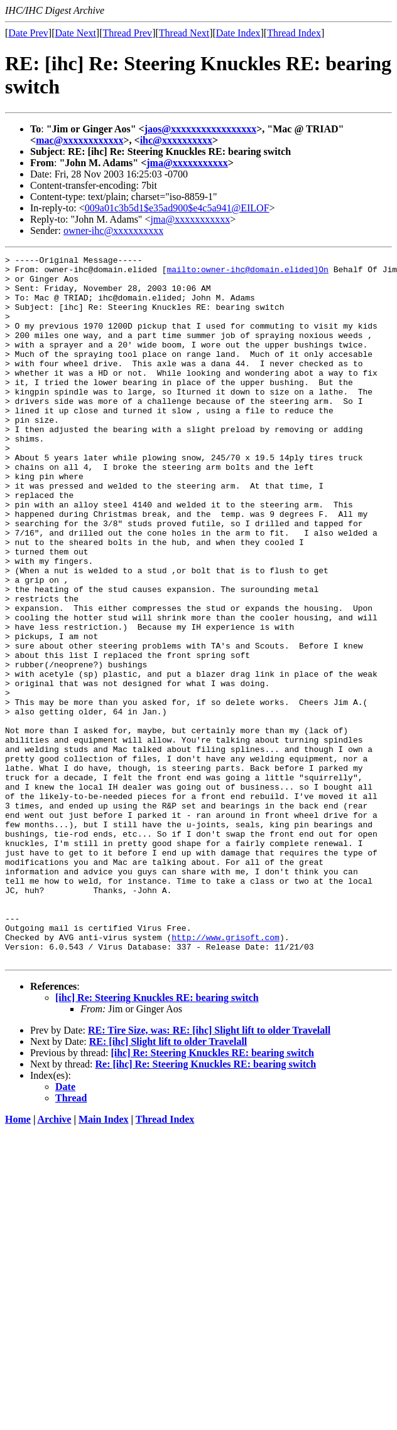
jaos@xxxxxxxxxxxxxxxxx (200, 129)
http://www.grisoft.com (225, 1074)
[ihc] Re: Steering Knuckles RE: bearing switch (157, 1138)
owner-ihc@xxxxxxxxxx (113, 230)
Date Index (238, 33)
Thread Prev (127, 33)
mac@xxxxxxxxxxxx (79, 140)
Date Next (75, 33)
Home (18, 1260)
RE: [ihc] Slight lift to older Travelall (168, 1182)
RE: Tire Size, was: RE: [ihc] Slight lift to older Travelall (209, 1171)
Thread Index (294, 33)
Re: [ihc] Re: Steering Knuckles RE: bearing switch (206, 1205)
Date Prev (28, 33)
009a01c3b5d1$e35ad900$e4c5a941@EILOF (177, 208)
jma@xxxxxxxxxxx (187, 162)
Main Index (104, 1260)
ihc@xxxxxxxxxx (176, 140)
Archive (55, 1260)
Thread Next (184, 33)
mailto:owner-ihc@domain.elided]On (247, 272)
